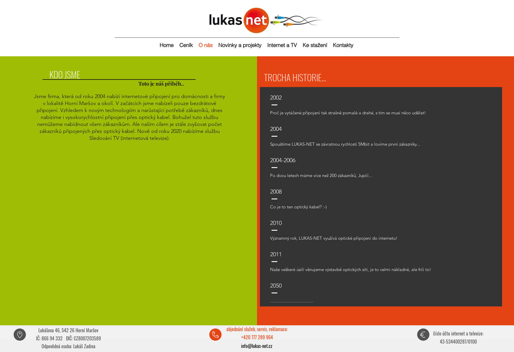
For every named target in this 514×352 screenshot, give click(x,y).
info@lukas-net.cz (256, 345)
